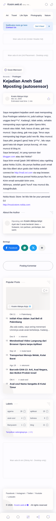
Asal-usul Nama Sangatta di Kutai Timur (28, 385)
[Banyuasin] (16, 425)
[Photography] (36, 15)
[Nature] (47, 15)
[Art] (7, 15)
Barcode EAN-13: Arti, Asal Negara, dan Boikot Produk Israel (29, 371)
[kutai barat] (26, 350)
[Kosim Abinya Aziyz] (19, 96)
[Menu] (28, 517)
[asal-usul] (24, 379)
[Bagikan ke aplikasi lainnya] (42, 248)
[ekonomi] (25, 365)
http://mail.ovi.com (23, 172)
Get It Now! (39, 26)
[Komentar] (45, 290)
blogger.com (9, 156)
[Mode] (51, 4)
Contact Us (11, 27)
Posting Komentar (28, 266)
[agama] (16, 411)
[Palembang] (26, 314)
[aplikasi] (39, 411)
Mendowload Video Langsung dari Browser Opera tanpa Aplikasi (28, 342)
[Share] (38, 517)
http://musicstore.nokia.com (16, 204)
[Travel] (14, 15)
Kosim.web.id (14, 4)
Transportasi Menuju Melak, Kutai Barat (28, 357)
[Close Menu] (49, 26)
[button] (11, 248)
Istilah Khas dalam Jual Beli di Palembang (26, 320)
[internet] (24, 336)
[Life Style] (24, 15)
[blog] (39, 425)
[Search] (46, 4)
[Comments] (48, 517)
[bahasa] (39, 418)
